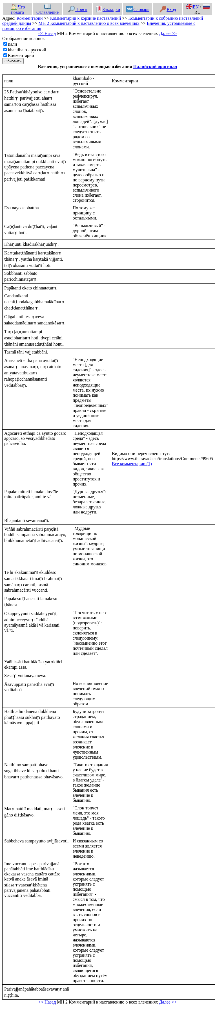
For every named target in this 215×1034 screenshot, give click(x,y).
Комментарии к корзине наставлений (85, 18)
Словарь (137, 9)
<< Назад (47, 33)
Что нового (18, 10)
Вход (167, 9)
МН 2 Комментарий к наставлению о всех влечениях (88, 23)
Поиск (77, 9)
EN (192, 7)
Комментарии (30, 18)
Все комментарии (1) (132, 463)
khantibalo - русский (27, 49)
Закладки (108, 9)
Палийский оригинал (155, 66)
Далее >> (168, 33)
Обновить (13, 61)
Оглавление (47, 10)
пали (12, 44)
